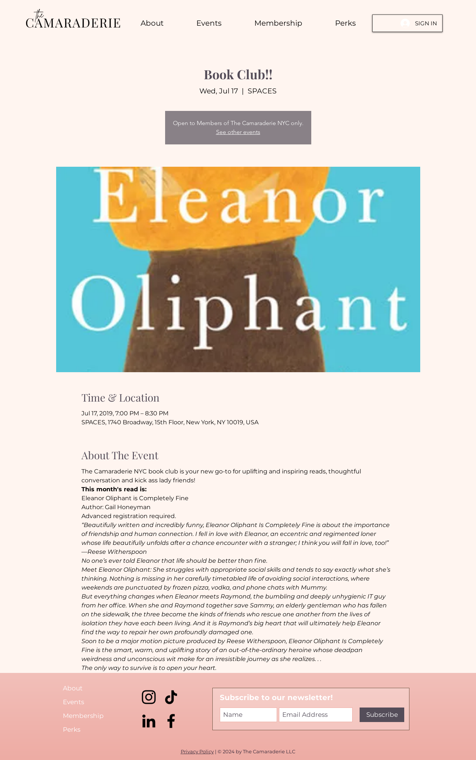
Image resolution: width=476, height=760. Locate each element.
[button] (345, 23)
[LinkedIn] (148, 721)
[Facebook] (171, 721)
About (73, 688)
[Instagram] (148, 697)
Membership (83, 715)
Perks (71, 729)
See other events (238, 131)
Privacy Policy (197, 751)
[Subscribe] (382, 715)
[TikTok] (171, 697)
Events (73, 702)
